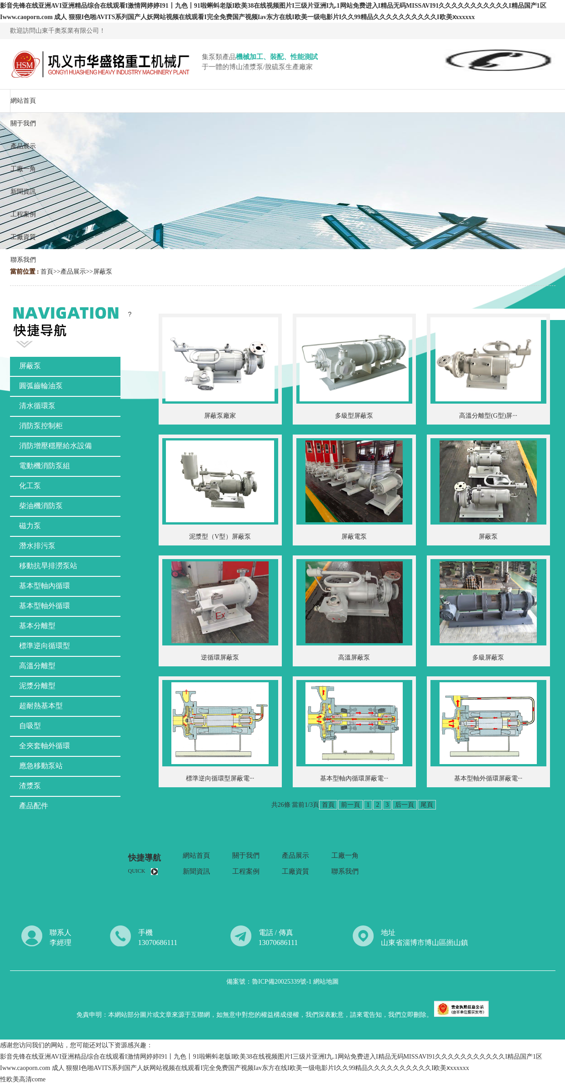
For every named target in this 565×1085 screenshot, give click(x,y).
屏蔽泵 (102, 271)
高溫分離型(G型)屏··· (488, 415)
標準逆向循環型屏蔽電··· (220, 778)
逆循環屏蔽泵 (220, 657)
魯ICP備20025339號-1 (282, 981)
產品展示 (73, 271)
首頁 (46, 271)
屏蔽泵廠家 (220, 415)
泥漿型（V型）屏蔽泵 (220, 536)
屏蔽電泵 (354, 536)
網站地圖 (326, 981)
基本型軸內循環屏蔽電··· (354, 778)
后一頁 (404, 804)
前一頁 (350, 804)
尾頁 (426, 804)
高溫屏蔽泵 (354, 657)
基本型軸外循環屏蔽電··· (488, 778)
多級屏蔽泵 (488, 657)
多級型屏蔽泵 (354, 415)
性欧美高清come (22, 1079)
